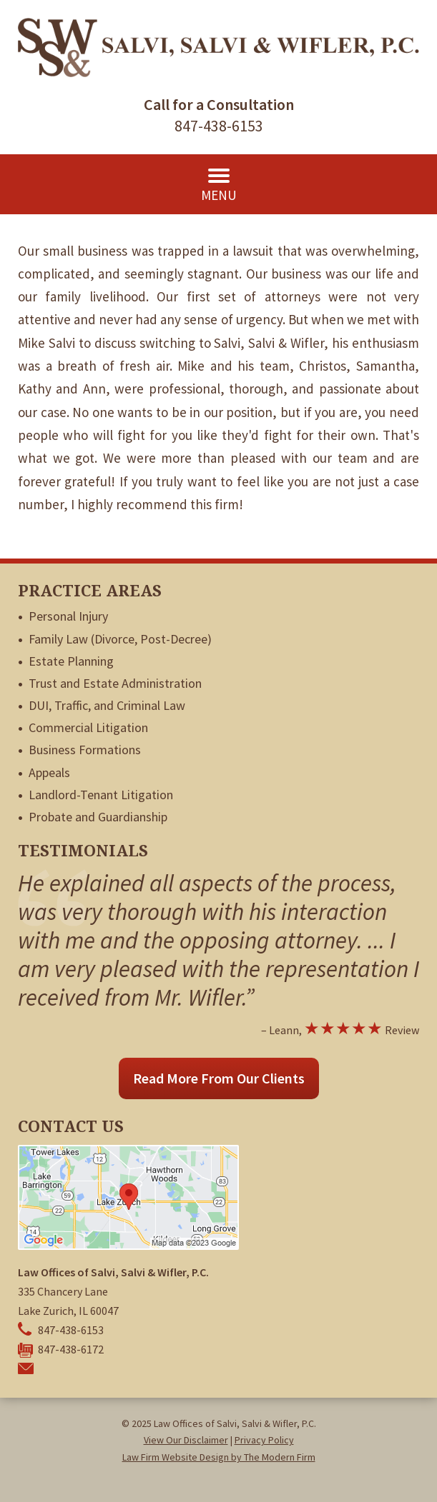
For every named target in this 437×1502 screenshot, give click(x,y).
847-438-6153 (219, 126)
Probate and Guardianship (98, 816)
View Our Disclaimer (186, 1439)
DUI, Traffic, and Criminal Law (107, 705)
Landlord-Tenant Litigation (101, 794)
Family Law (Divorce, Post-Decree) (120, 639)
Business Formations (85, 749)
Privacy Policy (264, 1439)
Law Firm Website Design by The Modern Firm (218, 1457)
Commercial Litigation (88, 727)
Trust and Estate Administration (115, 683)
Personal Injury (68, 616)
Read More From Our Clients (219, 1078)
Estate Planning (71, 661)
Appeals (49, 772)
